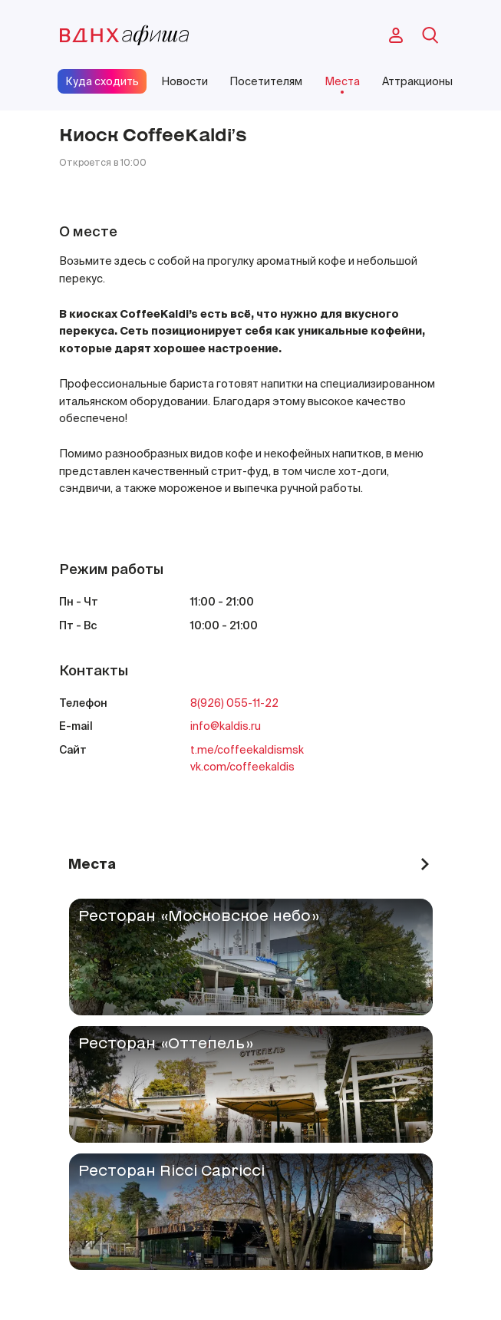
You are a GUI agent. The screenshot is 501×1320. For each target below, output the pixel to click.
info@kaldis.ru (225, 726)
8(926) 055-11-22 (234, 703)
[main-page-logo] (124, 35)
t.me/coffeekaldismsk (247, 750)
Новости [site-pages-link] (184, 81)
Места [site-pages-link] (342, 81)
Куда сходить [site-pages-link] (102, 81)
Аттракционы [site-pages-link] (417, 81)
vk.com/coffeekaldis (242, 767)
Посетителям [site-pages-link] (265, 81)
